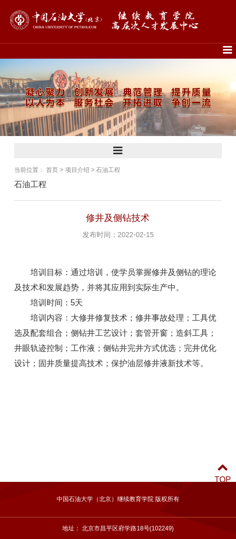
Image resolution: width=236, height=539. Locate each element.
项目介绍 (77, 169)
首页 (52, 169)
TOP (222, 473)
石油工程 (108, 169)
